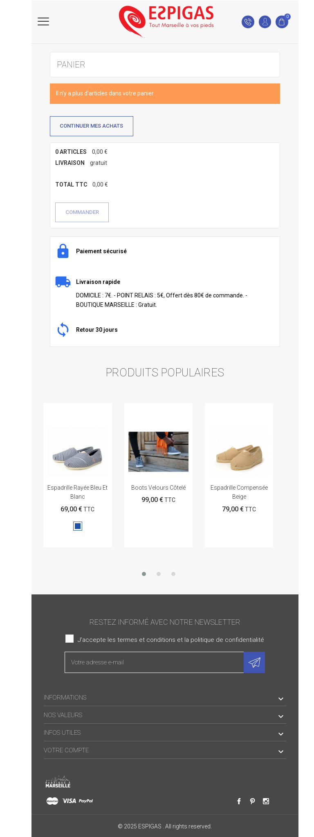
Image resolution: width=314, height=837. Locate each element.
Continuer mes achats (91, 126)
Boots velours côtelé (158, 487)
